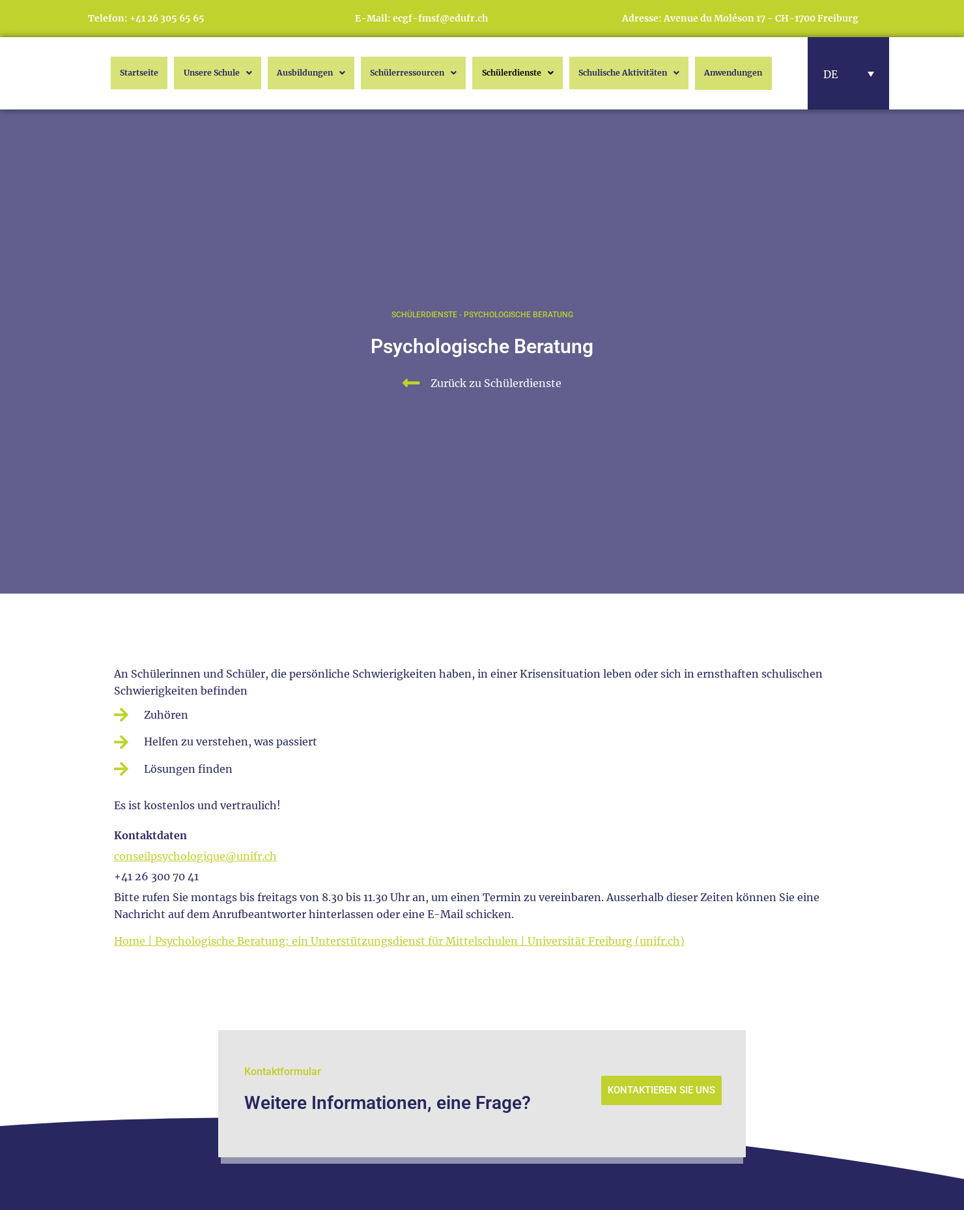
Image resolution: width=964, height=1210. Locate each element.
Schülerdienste (512, 73)
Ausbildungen (299, 73)
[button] (848, 73)
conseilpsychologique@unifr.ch (195, 856)
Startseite (124, 73)
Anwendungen (743, 73)
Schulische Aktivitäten (628, 73)
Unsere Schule (203, 73)
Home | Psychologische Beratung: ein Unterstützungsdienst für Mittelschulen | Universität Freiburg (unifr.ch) (399, 940)
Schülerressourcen (404, 73)
